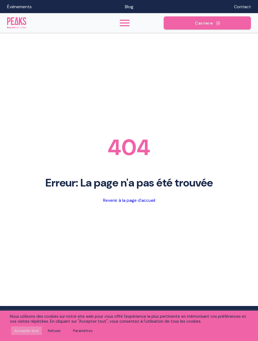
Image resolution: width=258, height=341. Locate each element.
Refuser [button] (54, 330)
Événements (19, 7)
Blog (129, 7)
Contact (242, 7)
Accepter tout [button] (26, 330)
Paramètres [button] (83, 330)
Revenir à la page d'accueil (129, 200)
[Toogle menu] (125, 23)
